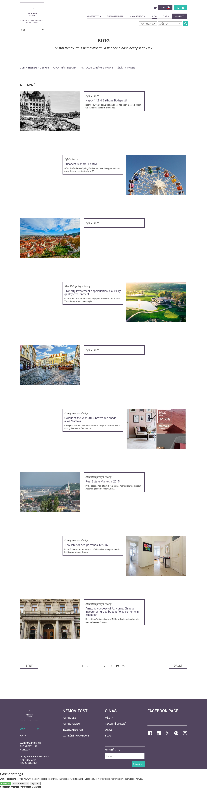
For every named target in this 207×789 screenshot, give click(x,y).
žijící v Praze (126, 67)
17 (103, 666)
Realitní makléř (115, 723)
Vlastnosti (94, 16)
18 (110, 666)
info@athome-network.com (34, 756)
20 (123, 666)
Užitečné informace (76, 735)
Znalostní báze (115, 16)
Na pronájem (71, 723)
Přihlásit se (138, 764)
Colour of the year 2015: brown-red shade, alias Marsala (90, 419)
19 (117, 666)
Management (137, 16)
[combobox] (32, 29)
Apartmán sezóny (65, 67)
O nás (166, 16)
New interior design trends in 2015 (86, 545)
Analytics (15, 787)
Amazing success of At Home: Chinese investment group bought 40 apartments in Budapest (112, 611)
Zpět (29, 665)
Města (109, 717)
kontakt (179, 16)
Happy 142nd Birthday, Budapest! (106, 100)
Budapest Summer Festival (81, 164)
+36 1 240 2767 (28, 759)
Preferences (25, 787)
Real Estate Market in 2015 (102, 481)
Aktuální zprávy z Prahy (97, 67)
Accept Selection (20, 783)
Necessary (5, 787)
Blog (154, 16)
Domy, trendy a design (34, 67)
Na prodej (69, 717)
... (98, 666)
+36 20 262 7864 (28, 763)
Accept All (5, 783)
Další (178, 665)
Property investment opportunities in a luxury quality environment (92, 292)
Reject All (35, 783)
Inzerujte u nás (73, 729)
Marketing (36, 787)
